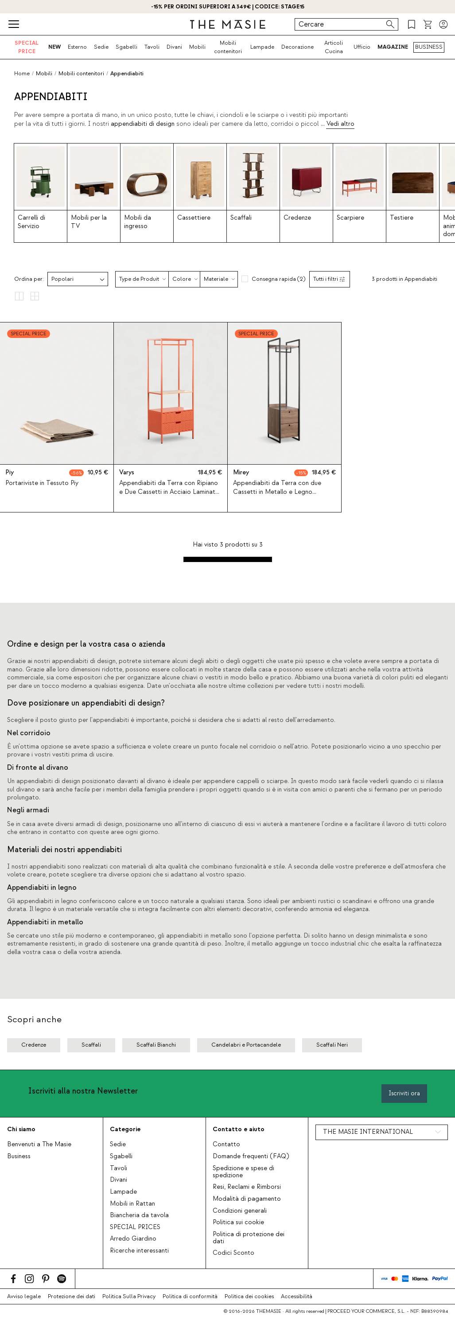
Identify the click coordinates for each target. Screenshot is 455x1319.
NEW (54, 46)
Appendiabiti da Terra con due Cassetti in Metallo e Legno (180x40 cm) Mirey (277, 491)
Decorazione (297, 46)
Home (22, 73)
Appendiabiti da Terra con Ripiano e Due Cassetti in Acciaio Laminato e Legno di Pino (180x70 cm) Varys (169, 491)
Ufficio (362, 46)
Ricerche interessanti (139, 1251)
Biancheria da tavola (139, 1215)
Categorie (125, 1129)
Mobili (197, 46)
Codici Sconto (233, 1253)
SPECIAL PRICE (27, 47)
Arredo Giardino (133, 1239)
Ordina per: (29, 279)
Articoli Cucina (333, 47)
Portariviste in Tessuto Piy (41, 483)
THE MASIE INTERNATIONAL (368, 1132)
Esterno (77, 46)
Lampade (262, 46)
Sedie (101, 46)
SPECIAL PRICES (135, 1227)
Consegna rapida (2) (278, 279)
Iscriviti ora (404, 1093)
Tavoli (151, 46)
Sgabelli (126, 46)
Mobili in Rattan (132, 1204)
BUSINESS (429, 46)
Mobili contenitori (228, 47)
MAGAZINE (392, 46)
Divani (174, 46)
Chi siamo (21, 1129)
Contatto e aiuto (238, 1129)
